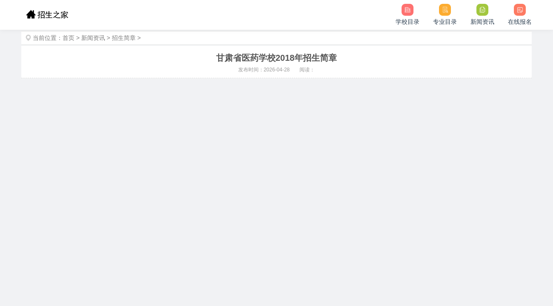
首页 (68, 37)
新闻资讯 (93, 37)
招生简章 (124, 37)
